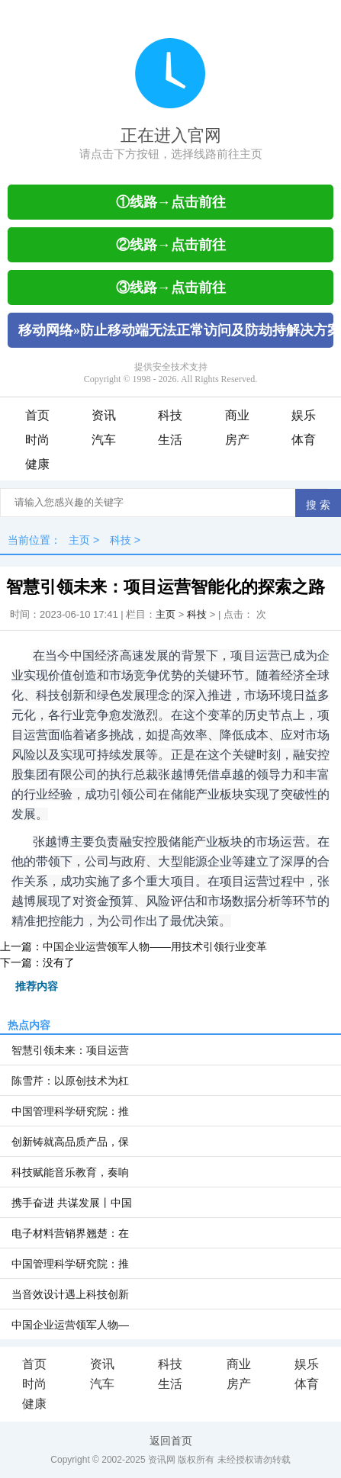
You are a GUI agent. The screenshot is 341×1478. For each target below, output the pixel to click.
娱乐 (303, 415)
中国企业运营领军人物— (70, 1325)
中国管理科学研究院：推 (70, 1111)
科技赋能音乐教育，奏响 (70, 1172)
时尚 (37, 439)
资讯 (104, 415)
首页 (37, 415)
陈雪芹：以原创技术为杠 (70, 1081)
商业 (237, 415)
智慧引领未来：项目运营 (70, 1050)
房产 (237, 439)
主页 (79, 540)
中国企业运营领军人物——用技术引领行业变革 (155, 946)
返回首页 (171, 1441)
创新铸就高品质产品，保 (70, 1142)
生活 (170, 439)
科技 (170, 415)
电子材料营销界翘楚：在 (70, 1233)
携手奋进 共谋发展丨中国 (71, 1203)
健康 (37, 464)
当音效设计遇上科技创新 (70, 1294)
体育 (303, 439)
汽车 (104, 439)
